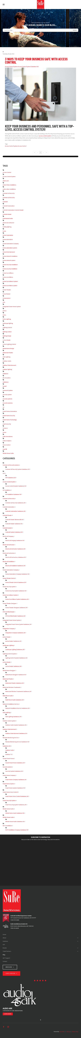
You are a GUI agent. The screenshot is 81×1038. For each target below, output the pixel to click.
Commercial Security (9, 193)
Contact (5, 961)
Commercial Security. (9, 197)
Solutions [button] (40, 941)
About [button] (40, 938)
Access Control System (11, 66)
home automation (8, 239)
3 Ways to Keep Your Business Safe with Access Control (36, 60)
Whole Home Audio (8, 809)
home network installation (10, 256)
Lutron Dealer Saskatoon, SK (13, 666)
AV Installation (7, 490)
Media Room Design (8, 348)
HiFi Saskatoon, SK (10, 478)
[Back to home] (40, 4)
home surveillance (8, 277)
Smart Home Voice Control (10, 792)
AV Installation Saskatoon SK (13, 494)
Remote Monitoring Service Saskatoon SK (17, 742)
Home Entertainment (9, 252)
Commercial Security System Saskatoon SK (17, 469)
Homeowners (6, 298)
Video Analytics (7, 441)
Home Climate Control (9, 578)
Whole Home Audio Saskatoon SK (14, 813)
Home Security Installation (10, 265)
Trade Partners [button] (40, 951)
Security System (7, 767)
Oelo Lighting (6, 357)
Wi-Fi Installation (7, 826)
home (4, 231)
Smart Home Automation (10, 411)
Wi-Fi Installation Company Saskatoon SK (16, 830)
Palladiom (5, 374)
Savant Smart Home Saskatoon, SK (15, 763)
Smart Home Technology (10, 420)
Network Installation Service (11, 704)
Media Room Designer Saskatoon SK (15, 675)
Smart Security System (9, 800)
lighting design (7, 336)
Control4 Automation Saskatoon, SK (15, 511)
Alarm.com (6, 181)
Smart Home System (9, 784)
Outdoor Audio (7, 361)
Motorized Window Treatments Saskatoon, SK (18, 691)
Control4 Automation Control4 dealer (13, 210)
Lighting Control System (10, 654)
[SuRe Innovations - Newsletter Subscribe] (40, 863)
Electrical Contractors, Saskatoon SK (15, 557)
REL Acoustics (6, 378)
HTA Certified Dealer (8, 612)
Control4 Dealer (7, 515)
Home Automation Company (11, 244)
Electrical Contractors (9, 553)
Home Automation (8, 235)
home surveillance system (10, 285)
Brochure (10, 967)
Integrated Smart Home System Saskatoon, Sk (18, 624)
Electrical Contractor (8, 545)
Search (75, 30)
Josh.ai (4, 311)
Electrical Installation (9, 561)
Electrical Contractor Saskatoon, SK (15, 549)
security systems (7, 399)
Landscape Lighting (8, 645)
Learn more (7, 1014)
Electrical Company (8, 536)
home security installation (10, 269)
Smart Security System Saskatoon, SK (15, 805)
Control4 (5, 202)
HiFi (4, 473)
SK (3, 407)
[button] (4, 4)
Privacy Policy (75, 1031)
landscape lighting (8, 323)
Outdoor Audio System (9, 721)
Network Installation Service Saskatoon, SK (17, 708)
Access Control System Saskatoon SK (28, 66)
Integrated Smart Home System (12, 306)
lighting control (7, 332)
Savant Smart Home (8, 758)
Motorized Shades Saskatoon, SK (14, 683)
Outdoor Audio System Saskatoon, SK (16, 725)
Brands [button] (40, 948)
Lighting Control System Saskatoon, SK (16, 658)
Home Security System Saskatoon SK (15, 591)
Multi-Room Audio (8, 696)
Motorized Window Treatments (11, 687)
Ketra (4, 315)
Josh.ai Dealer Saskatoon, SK (13, 641)
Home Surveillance (8, 273)
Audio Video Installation (9, 185)
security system (7, 394)
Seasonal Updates (8, 390)
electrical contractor (8, 223)
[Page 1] (40, 152)
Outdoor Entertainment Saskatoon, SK (16, 733)
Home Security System (9, 587)
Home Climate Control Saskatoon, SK (15, 582)
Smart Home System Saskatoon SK (15, 788)
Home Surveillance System (10, 281)
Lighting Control (7, 327)
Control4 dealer (7, 214)
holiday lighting (7, 227)
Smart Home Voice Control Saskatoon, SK (17, 796)
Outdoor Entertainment (9, 365)
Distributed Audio (8, 218)
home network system (9, 260)
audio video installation (9, 189)
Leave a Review (11, 973)
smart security (7, 424)
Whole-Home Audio (8, 453)
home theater (6, 294)
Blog (4, 955)
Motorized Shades (8, 353)
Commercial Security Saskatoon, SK (15, 503)
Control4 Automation (9, 206)
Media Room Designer (9, 670)
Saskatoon (5, 382)
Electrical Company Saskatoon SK (14, 540)
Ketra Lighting (7, 319)
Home (4, 934)
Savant (5, 386)
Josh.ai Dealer (6, 637)
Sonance (5, 428)
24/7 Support (6, 958)
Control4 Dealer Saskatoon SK (13, 524)
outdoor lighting (7, 369)
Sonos (4, 432)
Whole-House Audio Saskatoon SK (14, 821)
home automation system (10, 248)
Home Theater (7, 290)
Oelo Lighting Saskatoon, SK (13, 717)
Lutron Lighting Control (9, 344)
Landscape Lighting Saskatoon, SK (14, 649)
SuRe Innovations (7, 436)
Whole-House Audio (8, 817)
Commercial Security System (11, 465)
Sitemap (68, 1031)
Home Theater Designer (10, 603)
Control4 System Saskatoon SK (14, 532)
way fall (5, 449)
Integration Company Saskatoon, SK (15, 633)
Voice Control (6, 445)
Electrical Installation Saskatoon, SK (15, 566)
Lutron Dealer (7, 340)
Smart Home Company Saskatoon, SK (15, 779)
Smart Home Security (9, 415)
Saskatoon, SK (7, 746)
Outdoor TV (8, 754)
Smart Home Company (9, 775)
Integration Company (9, 628)
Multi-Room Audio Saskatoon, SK (14, 700)
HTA (4, 302)
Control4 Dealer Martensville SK (14, 519)
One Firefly (61, 1031)
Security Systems (7, 403)
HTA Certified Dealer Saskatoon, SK (15, 616)
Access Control (22, 146)
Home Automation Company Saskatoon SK (17, 574)
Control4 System (7, 528)
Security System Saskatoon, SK (14, 771)
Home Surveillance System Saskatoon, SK (17, 599)
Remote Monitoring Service (10, 738)
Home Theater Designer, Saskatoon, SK (16, 607)
